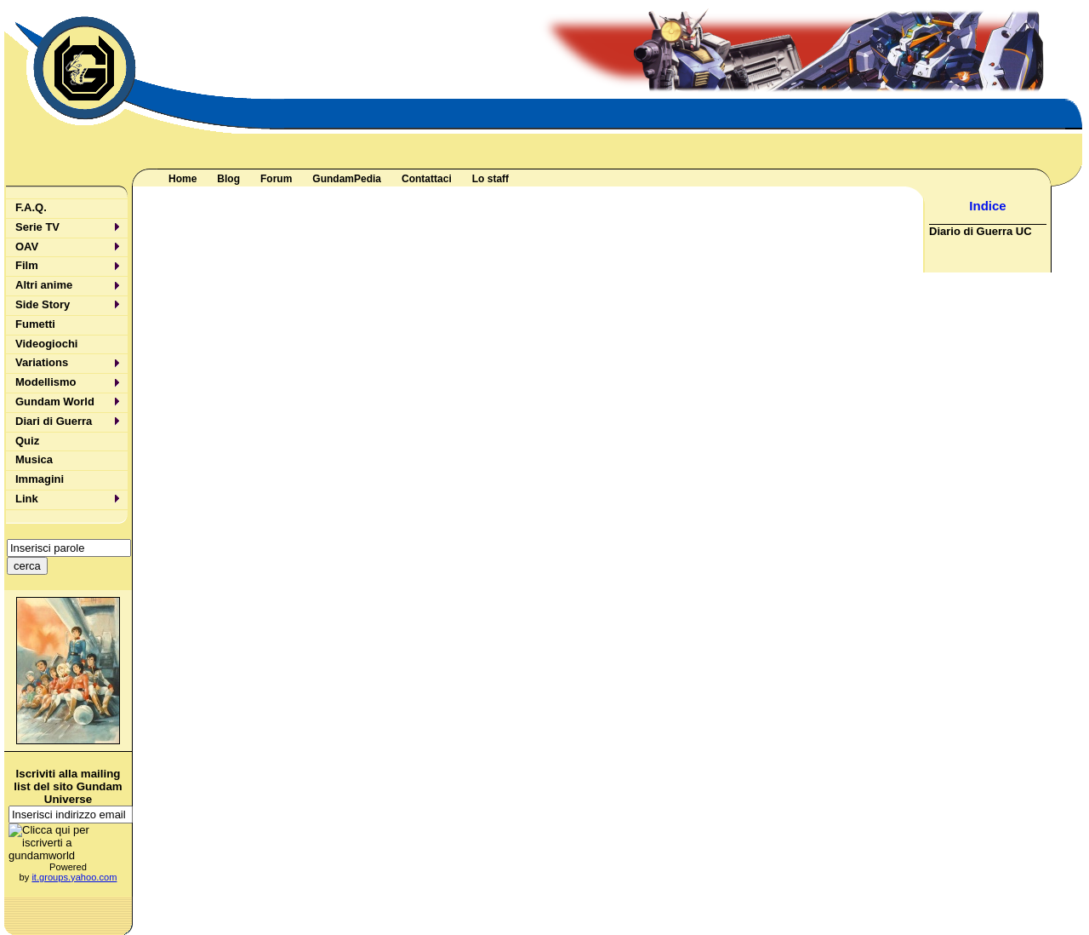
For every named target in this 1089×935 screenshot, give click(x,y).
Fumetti (35, 324)
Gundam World (54, 401)
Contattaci (427, 179)
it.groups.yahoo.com (74, 877)
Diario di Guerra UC (980, 231)
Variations (41, 362)
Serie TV (37, 227)
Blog (228, 179)
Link (26, 498)
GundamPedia (346, 179)
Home (182, 179)
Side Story (42, 304)
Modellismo (46, 382)
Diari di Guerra (53, 421)
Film (26, 265)
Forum (276, 179)
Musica (34, 459)
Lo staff (490, 179)
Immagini (39, 479)
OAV (26, 246)
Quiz (27, 440)
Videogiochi (46, 343)
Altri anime (43, 284)
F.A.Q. (31, 207)
